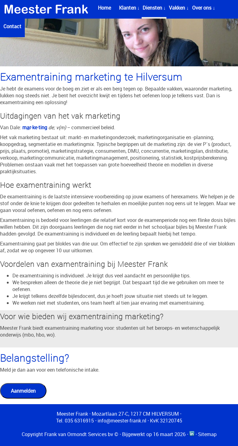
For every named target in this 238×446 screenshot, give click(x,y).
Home (104, 7)
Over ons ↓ (203, 7)
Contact (12, 26)
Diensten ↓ (154, 7)
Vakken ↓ (179, 7)
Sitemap (207, 434)
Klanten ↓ (129, 7)
